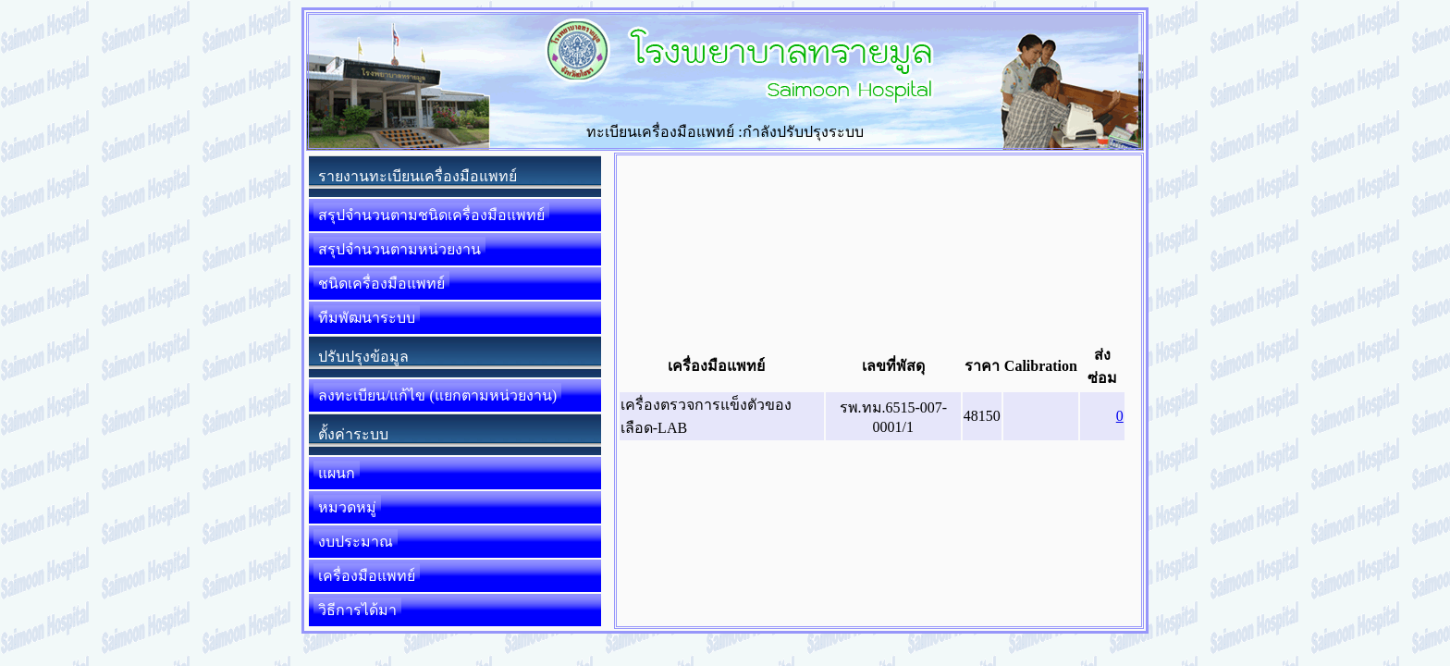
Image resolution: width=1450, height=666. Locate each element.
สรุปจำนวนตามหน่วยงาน (399, 249)
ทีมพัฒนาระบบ (366, 318)
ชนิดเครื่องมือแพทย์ (381, 283)
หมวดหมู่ (347, 507)
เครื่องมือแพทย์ (366, 576)
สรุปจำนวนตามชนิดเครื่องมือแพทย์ (431, 215)
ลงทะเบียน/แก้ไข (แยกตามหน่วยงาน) (437, 395)
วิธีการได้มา (357, 610)
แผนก (336, 473)
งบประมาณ (355, 541)
